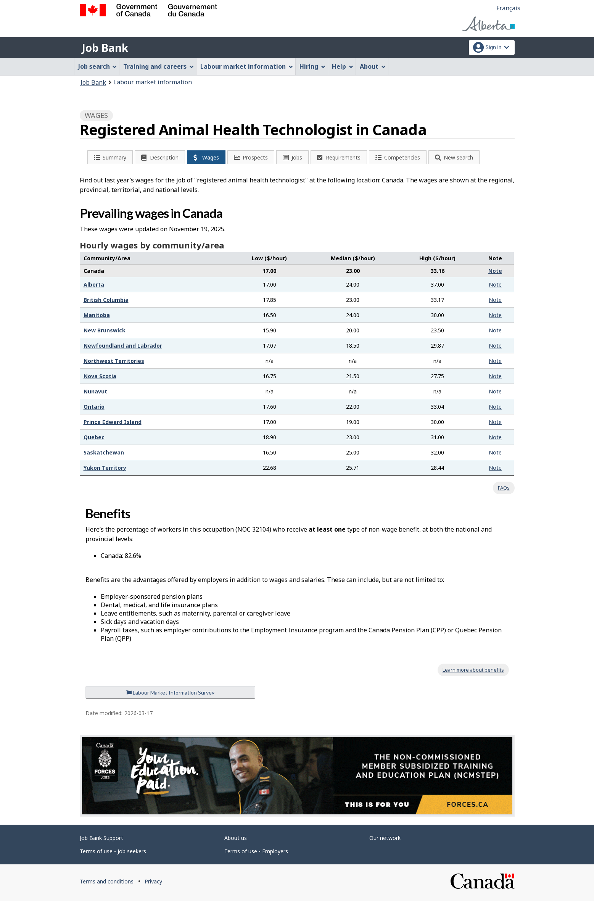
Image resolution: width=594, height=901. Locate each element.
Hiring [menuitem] (312, 66)
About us (235, 837)
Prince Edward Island (113, 422)
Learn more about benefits (473, 669)
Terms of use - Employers (256, 851)
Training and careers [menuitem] (158, 66)
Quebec (94, 437)
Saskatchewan (104, 452)
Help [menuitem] (342, 66)
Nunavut (95, 391)
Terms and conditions (107, 881)
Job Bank (105, 47)
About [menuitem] (373, 66)
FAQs (504, 487)
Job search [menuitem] (97, 66)
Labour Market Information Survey (170, 692)
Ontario (94, 406)
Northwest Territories (114, 360)
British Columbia (106, 299)
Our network (385, 837)
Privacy (153, 881)
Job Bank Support (101, 837)
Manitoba (97, 315)
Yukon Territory (105, 467)
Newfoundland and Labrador (123, 345)
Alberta (94, 284)
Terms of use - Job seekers (113, 851)
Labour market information (152, 82)
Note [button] (495, 270)
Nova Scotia (100, 376)
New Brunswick (105, 330)
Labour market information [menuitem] (246, 66)
